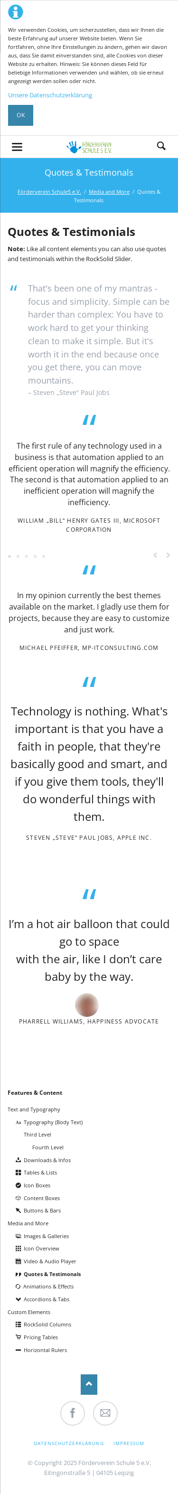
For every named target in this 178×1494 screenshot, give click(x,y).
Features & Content (35, 1093)
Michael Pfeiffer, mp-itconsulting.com (89, 648)
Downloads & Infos (47, 1160)
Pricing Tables (41, 1337)
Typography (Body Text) (53, 1122)
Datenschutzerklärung (69, 1443)
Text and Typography (34, 1109)
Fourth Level (48, 1147)
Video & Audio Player (50, 1261)
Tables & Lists (40, 1172)
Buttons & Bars (42, 1210)
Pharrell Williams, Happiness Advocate (89, 1021)
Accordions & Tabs (46, 1299)
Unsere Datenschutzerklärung (50, 95)
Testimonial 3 (27, 557)
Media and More (109, 191)
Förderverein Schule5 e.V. (49, 191)
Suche (161, 147)
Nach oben (89, 1384)
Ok (21, 115)
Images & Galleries (46, 1236)
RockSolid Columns (47, 1324)
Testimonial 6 (44, 557)
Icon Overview (41, 1248)
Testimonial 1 (10, 557)
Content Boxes (42, 1198)
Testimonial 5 (35, 557)
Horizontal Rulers (45, 1349)
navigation (17, 147)
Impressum (128, 1443)
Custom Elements (29, 1311)
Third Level (37, 1134)
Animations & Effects (48, 1286)
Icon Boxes (37, 1185)
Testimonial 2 (18, 557)
